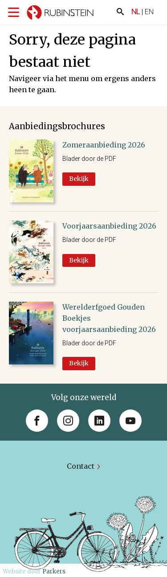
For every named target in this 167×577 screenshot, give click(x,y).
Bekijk (79, 179)
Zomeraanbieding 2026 (103, 144)
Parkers (53, 571)
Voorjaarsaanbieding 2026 (109, 225)
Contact (80, 466)
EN (149, 12)
